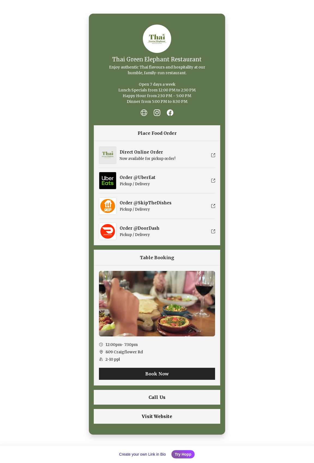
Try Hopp (183, 454)
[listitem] (144, 112)
